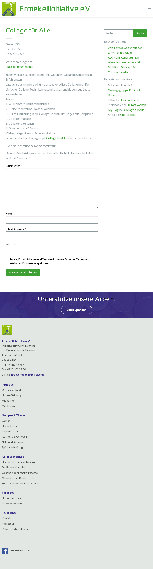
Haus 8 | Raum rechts (19, 66)
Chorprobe (127, 114)
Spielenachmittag (12, 447)
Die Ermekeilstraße (13, 467)
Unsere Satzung (11, 395)
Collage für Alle (56, 138)
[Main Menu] (149, 8)
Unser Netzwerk (11, 498)
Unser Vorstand (11, 389)
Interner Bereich (12, 503)
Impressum (8, 523)
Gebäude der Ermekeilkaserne (20, 472)
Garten (6, 420)
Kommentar (14, 165)
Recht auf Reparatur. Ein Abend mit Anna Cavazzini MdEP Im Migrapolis (125, 62)
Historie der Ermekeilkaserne (19, 462)
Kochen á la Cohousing (15, 436)
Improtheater (10, 431)
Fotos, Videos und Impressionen (21, 483)
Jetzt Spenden (76, 310)
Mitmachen (8, 400)
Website (11, 244)
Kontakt (7, 518)
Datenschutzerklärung (15, 528)
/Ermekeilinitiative (16, 550)
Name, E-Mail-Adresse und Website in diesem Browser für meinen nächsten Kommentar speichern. (49, 261)
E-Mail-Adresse (16, 229)
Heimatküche (10, 426)
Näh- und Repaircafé (14, 442)
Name (10, 213)
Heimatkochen (130, 100)
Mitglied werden (11, 405)
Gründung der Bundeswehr (18, 478)
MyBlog (113, 110)
